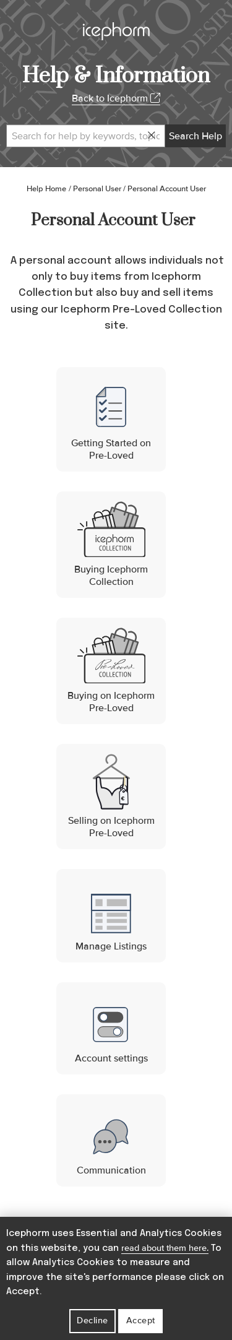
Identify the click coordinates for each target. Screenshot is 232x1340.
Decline (92, 1320)
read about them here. (164, 1248)
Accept (140, 1320)
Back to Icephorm (116, 98)
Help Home (46, 189)
